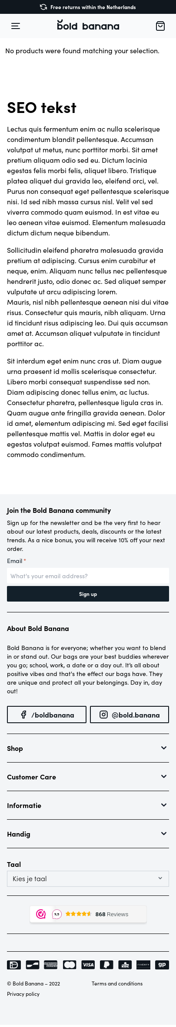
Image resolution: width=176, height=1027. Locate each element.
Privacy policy (23, 993)
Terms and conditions (117, 983)
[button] (88, 26)
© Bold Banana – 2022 (33, 983)
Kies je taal (30, 878)
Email (16, 561)
